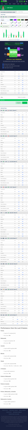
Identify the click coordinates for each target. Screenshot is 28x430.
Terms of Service (22, 410)
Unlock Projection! (5, 26)
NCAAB (14, 3)
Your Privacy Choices (13, 410)
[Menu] (26, 1)
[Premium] (24, 2)
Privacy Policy (5, 410)
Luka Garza (4, 23)
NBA (10, 3)
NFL (2, 3)
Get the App (21, 1)
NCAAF (6, 3)
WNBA (25, 3)
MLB (18, 3)
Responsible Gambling (17, 412)
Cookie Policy (9, 412)
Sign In (18, 39)
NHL (21, 3)
